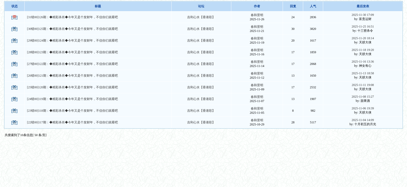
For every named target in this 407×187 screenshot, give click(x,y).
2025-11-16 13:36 (363, 61)
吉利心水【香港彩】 (201, 17)
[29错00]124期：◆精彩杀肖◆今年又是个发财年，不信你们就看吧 (72, 40)
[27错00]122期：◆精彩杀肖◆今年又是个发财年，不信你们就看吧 (72, 64)
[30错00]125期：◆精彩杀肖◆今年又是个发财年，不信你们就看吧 (72, 29)
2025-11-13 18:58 (363, 73)
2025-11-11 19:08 (363, 85)
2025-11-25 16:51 (363, 26)
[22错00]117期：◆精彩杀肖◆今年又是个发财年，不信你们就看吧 (72, 122)
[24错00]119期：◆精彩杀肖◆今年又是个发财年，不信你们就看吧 (72, 99)
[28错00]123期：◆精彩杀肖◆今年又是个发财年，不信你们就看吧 (72, 52)
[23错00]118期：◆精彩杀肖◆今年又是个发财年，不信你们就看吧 (72, 110)
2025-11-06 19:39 (363, 108)
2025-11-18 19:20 (363, 50)
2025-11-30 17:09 (363, 15)
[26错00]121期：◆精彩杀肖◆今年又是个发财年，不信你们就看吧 (72, 75)
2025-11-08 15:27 (363, 96)
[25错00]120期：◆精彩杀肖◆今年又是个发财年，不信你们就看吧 (72, 87)
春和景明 (257, 15)
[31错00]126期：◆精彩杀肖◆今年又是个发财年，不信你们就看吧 (72, 17)
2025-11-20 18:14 (363, 38)
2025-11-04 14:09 (363, 120)
